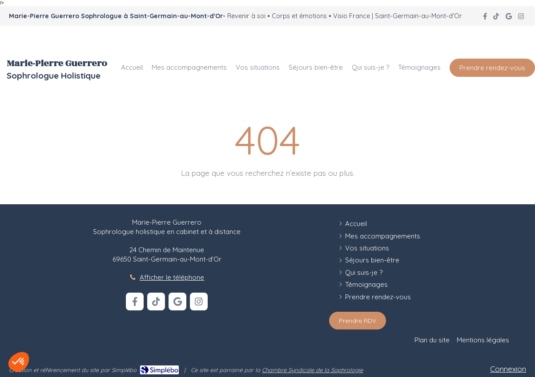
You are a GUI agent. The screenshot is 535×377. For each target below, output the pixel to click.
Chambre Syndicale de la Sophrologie (312, 369)
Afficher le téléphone (172, 277)
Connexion (508, 368)
